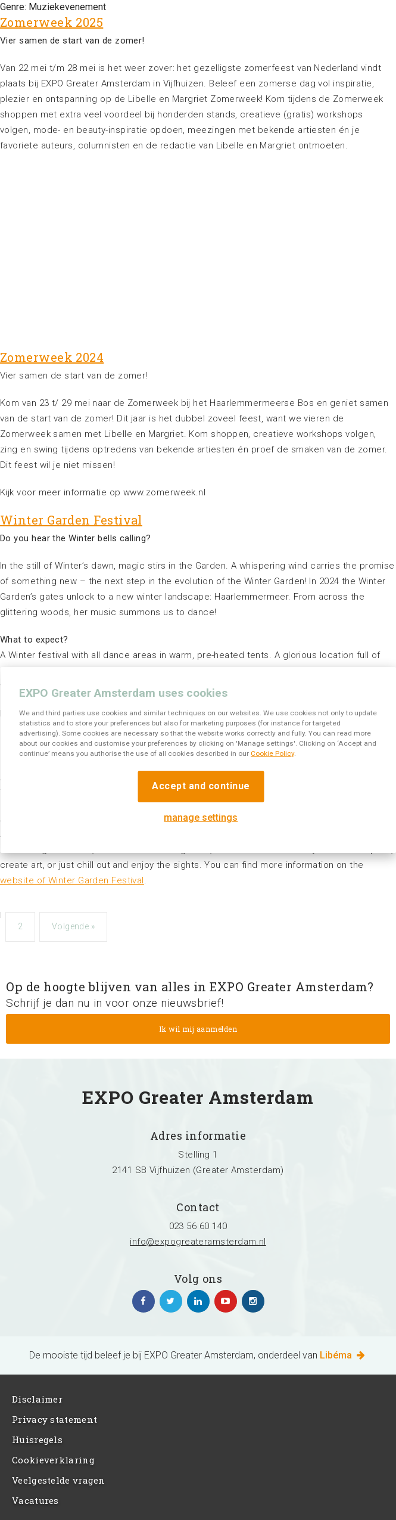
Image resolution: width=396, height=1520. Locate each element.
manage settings (201, 817)
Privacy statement (54, 1419)
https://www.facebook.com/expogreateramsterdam (143, 1301)
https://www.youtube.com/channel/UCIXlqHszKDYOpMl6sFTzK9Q (225, 1301)
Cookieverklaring (53, 1460)
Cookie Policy (272, 753)
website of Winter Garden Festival (72, 880)
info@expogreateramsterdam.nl (198, 1241)
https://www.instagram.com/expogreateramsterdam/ (253, 1301)
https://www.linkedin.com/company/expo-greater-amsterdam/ (198, 1301)
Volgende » (73, 926)
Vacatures (35, 1500)
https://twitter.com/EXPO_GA (171, 1301)
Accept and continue (201, 786)
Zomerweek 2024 (52, 357)
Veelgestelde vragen (58, 1480)
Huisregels (37, 1439)
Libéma (343, 1355)
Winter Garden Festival (71, 520)
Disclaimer (37, 1399)
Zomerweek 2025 (51, 22)
